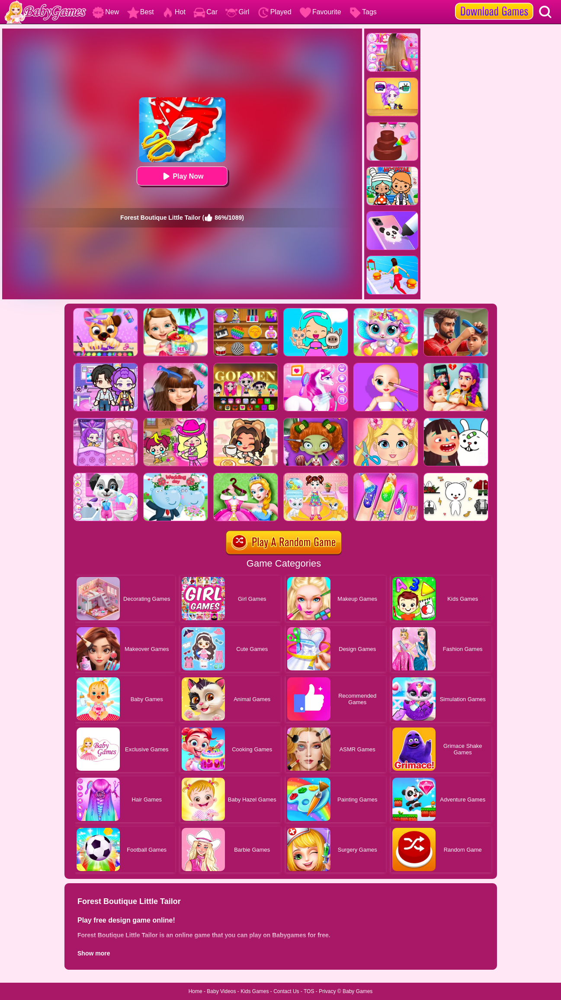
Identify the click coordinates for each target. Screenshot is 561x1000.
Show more (93, 953)
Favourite (320, 12)
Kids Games (254, 991)
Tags (363, 12)
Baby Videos (221, 991)
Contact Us (286, 991)
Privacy (327, 991)
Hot (174, 12)
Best (140, 12)
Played (274, 12)
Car (205, 12)
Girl (237, 12)
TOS (309, 991)
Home (195, 991)
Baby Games (357, 991)
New (105, 12)
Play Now (181, 176)
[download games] (494, 3)
